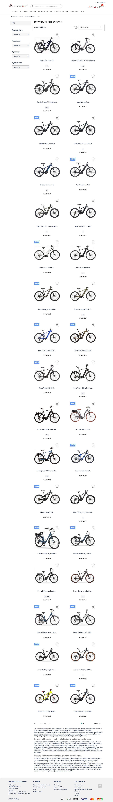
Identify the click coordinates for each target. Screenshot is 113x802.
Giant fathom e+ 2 (83, 102)
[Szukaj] (46, 6)
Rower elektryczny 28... (83, 471)
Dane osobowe (79, 785)
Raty (34, 789)
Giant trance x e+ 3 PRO (83, 226)
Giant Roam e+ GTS (83, 185)
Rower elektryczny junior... (47, 711)
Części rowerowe (61, 11)
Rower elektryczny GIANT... (83, 670)
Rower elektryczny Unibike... (83, 711)
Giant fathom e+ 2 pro (47, 143)
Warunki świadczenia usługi (41, 785)
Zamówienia (78, 787)
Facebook (100, 786)
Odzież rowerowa (45, 11)
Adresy (77, 793)
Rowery (15, 11)
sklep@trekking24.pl (24, 793)
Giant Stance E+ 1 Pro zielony (47, 226)
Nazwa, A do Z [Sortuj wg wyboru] (91, 27)
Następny (98, 724)
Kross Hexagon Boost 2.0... (47, 309)
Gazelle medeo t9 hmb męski (47, 102)
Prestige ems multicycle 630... (47, 471)
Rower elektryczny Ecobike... (47, 554)
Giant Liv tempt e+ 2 (47, 185)
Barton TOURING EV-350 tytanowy (83, 61)
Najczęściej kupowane (60, 789)
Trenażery (74, 11)
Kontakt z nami (37, 791)
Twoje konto (80, 781)
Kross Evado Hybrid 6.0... (83, 268)
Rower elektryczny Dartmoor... (83, 512)
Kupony (77, 795)
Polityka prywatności (39, 787)
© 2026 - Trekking (14, 799)
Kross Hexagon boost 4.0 (83, 309)
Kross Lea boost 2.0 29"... (47, 351)
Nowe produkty (58, 787)
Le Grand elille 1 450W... (83, 429)
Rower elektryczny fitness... (47, 670)
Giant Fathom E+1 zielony (83, 143)
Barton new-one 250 (47, 61)
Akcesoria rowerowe (28, 11)
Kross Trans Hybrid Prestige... (83, 388)
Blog (83, 11)
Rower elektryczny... (47, 512)
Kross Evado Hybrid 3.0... (47, 268)
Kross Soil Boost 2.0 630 (83, 351)
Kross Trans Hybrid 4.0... (47, 388)
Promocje (57, 785)
